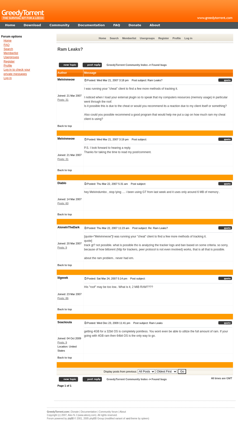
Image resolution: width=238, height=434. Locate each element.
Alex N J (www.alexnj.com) (82, 415)
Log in (188, 38)
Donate (75, 411)
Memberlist (129, 38)
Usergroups (147, 38)
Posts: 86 (63, 298)
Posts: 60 (63, 203)
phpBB (71, 418)
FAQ (7, 45)
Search (114, 38)
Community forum (108, 411)
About (123, 411)
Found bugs (159, 64)
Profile (177, 38)
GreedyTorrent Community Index (127, 64)
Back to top (64, 125)
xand (128, 418)
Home (102, 38)
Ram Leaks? (70, 49)
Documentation (89, 411)
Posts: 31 (63, 99)
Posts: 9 (62, 247)
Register (163, 38)
